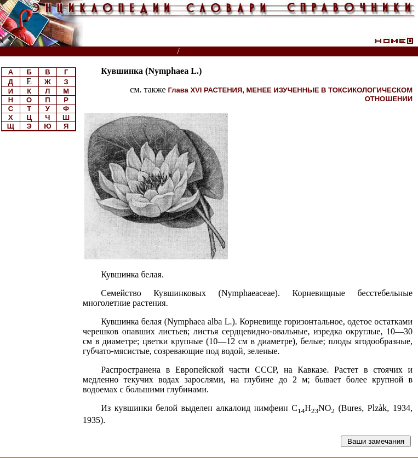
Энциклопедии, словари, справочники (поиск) (89, 52)
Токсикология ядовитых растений (252, 52)
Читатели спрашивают (376, 52)
